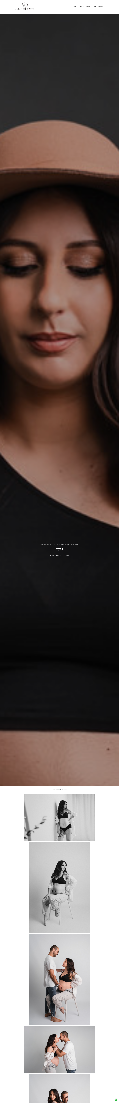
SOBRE (94, 6)
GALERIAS (88, 6)
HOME (74, 6)
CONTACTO (101, 6)
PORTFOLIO (81, 6)
